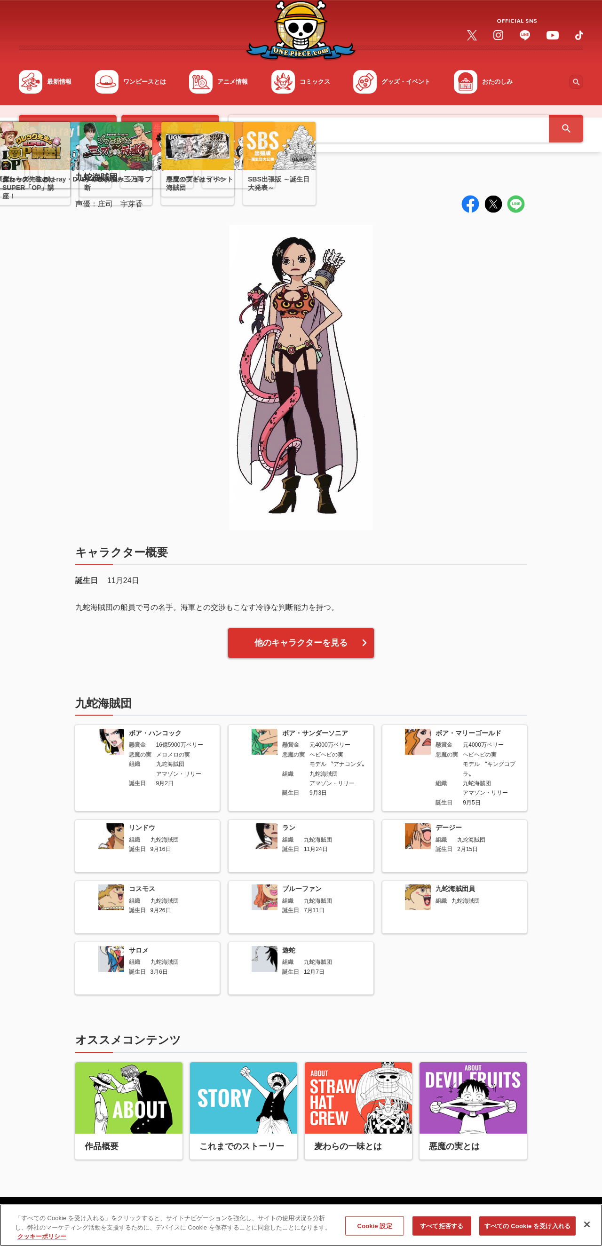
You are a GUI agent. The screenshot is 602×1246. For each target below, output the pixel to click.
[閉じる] (587, 1228)
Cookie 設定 (374, 1229)
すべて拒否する (441, 1229)
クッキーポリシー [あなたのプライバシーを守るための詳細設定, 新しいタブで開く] (41, 1240)
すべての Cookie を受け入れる (527, 1229)
